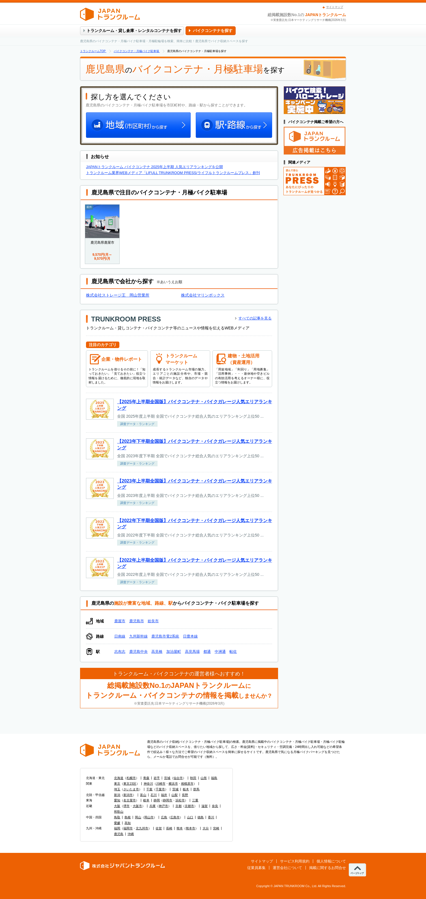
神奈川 (148, 783)
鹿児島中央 (138, 651)
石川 (153, 795)
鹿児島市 (136, 621)
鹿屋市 (119, 621)
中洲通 (220, 651)
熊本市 (190, 828)
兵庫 (152, 806)
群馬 (196, 789)
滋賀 (204, 806)
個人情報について (331, 861)
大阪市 (137, 806)
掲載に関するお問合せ (327, 868)
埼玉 (117, 789)
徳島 (200, 817)
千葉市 (160, 789)
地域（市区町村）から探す (139, 125)
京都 (178, 806)
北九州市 (142, 828)
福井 (164, 795)
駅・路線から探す (233, 125)
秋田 (193, 778)
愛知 (117, 800)
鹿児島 (118, 834)
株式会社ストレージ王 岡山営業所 (117, 295)
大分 (206, 828)
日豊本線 (190, 636)
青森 (146, 778)
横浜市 (173, 783)
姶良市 (153, 621)
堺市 (126, 806)
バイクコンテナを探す (213, 30)
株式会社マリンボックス (203, 295)
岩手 (157, 778)
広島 (164, 817)
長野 (185, 795)
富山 (143, 795)
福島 (214, 778)
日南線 (119, 636)
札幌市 (131, 778)
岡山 (138, 817)
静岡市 (167, 800)
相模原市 (187, 783)
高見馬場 (192, 651)
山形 (204, 778)
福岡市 (128, 828)
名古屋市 (129, 800)
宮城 (167, 778)
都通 (207, 651)
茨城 (175, 789)
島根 (127, 817)
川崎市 (160, 783)
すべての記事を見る (255, 318)
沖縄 (131, 834)
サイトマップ (334, 6)
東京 (117, 783)
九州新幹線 (138, 636)
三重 (195, 800)
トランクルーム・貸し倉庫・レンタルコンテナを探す (134, 30)
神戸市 (163, 806)
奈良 (215, 806)
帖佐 (233, 651)
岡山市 (149, 817)
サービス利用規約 (294, 861)
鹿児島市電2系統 (165, 636)
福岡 (117, 828)
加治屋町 (173, 651)
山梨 (174, 795)
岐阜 (146, 800)
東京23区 (129, 783)
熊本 (180, 828)
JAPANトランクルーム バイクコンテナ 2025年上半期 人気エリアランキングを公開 (154, 167)
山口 (190, 817)
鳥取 (117, 817)
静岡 (157, 800)
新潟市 (128, 795)
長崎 (169, 828)
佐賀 (159, 828)
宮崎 (216, 828)
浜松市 (180, 800)
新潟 (117, 795)
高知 (127, 823)
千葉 (149, 789)
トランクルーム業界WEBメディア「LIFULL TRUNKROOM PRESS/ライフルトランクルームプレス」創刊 (173, 173)
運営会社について (287, 868)
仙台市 (178, 778)
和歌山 (118, 811)
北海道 (118, 778)
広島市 (175, 817)
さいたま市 (131, 789)
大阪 (117, 806)
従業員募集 (256, 868)
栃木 (186, 789)
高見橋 (156, 651)
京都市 (189, 806)
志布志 (119, 651)
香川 (211, 817)
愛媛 (117, 823)
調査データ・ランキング (137, 424)
